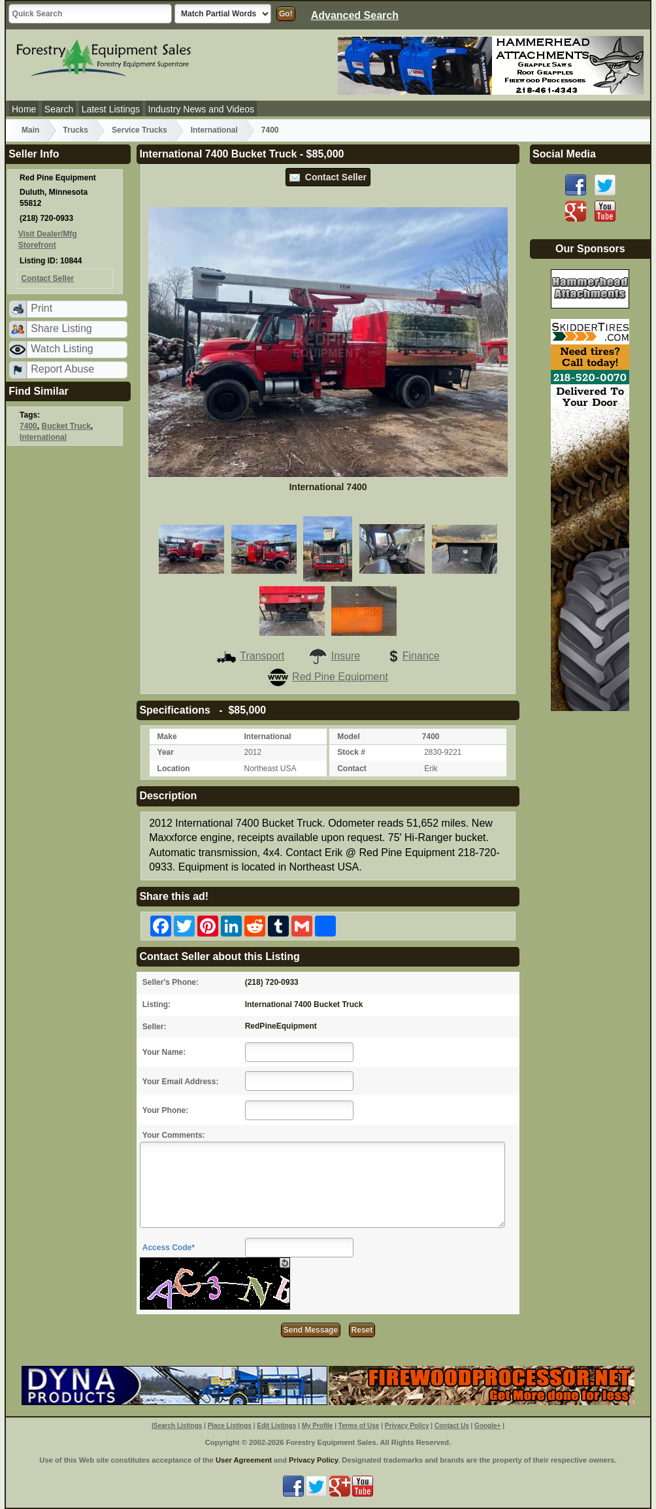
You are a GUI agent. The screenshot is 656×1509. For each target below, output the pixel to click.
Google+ (487, 1425)
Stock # (351, 752)
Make (167, 736)
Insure (334, 655)
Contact (352, 768)
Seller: (154, 1026)
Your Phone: (165, 1110)
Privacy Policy (407, 1425)
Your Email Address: (180, 1081)
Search (58, 109)
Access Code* (168, 1247)
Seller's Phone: (170, 982)
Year (165, 752)
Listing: (156, 1004)
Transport (250, 655)
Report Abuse (62, 368)
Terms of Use (359, 1425)
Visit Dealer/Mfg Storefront (47, 239)
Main (30, 130)
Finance (412, 655)
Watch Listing (62, 348)
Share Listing (61, 328)
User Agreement (244, 1460)
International (214, 130)
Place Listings (230, 1425)
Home (24, 109)
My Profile (317, 1425)
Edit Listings (276, 1425)
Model (348, 736)
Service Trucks (139, 130)
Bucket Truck (65, 426)
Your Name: (164, 1052)
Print (41, 308)
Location (173, 768)
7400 (270, 130)
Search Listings (178, 1425)
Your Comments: (173, 1135)
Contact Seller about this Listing (219, 956)
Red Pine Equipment (328, 676)
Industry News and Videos (201, 109)
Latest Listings (111, 109)
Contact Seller (328, 177)
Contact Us (452, 1425)
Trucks (75, 130)
